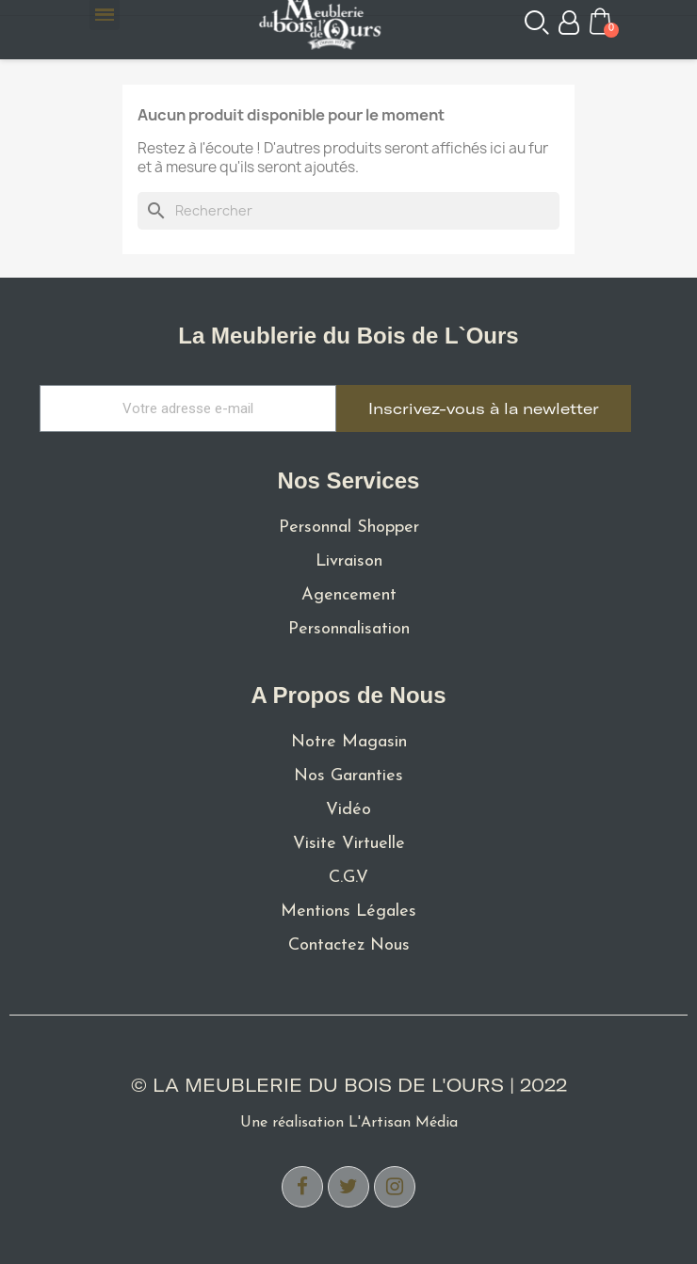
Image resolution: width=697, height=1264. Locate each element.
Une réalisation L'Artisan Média (349, 1122)
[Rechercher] (348, 211)
